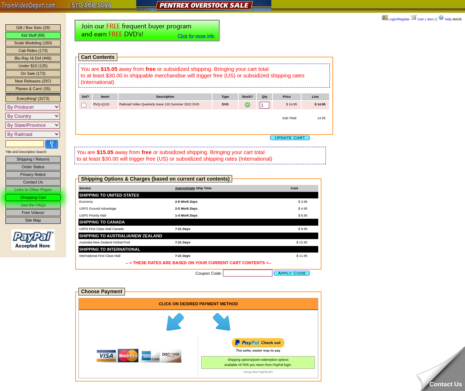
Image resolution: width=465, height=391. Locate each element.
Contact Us (33, 182)
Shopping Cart (33, 197)
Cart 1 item (422, 19)
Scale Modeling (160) (33, 43)
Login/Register (396, 19)
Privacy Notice (33, 174)
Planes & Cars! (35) (33, 88)
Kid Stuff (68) (33, 35)
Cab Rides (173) (33, 50)
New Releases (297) (33, 81)
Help (445, 19)
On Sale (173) (33, 73)
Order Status (33, 167)
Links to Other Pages (33, 190)
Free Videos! (33, 212)
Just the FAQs (32, 205)
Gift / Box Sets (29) (33, 27)
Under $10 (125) (33, 66)
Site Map (33, 220)
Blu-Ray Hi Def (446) (33, 58)
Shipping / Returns (33, 159)
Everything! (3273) (33, 98)
